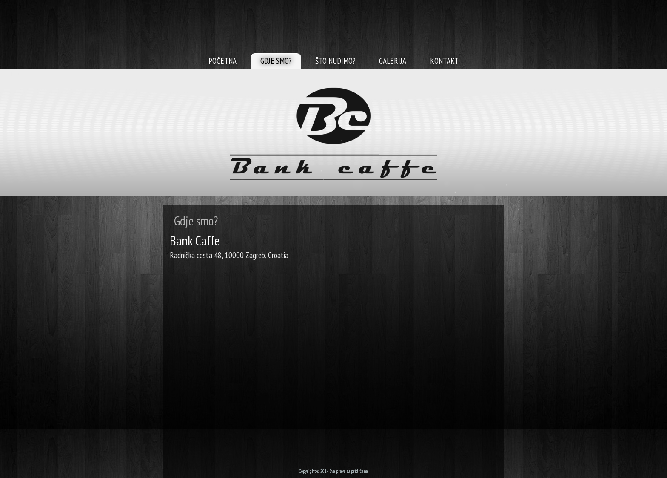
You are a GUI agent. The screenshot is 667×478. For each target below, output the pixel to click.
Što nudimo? (335, 61)
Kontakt (444, 61)
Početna (222, 61)
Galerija (392, 61)
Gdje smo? (275, 61)
